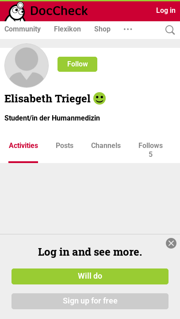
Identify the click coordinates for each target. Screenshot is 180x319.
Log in (166, 10)
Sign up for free (90, 300)
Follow (77, 64)
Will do (90, 276)
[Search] (168, 30)
